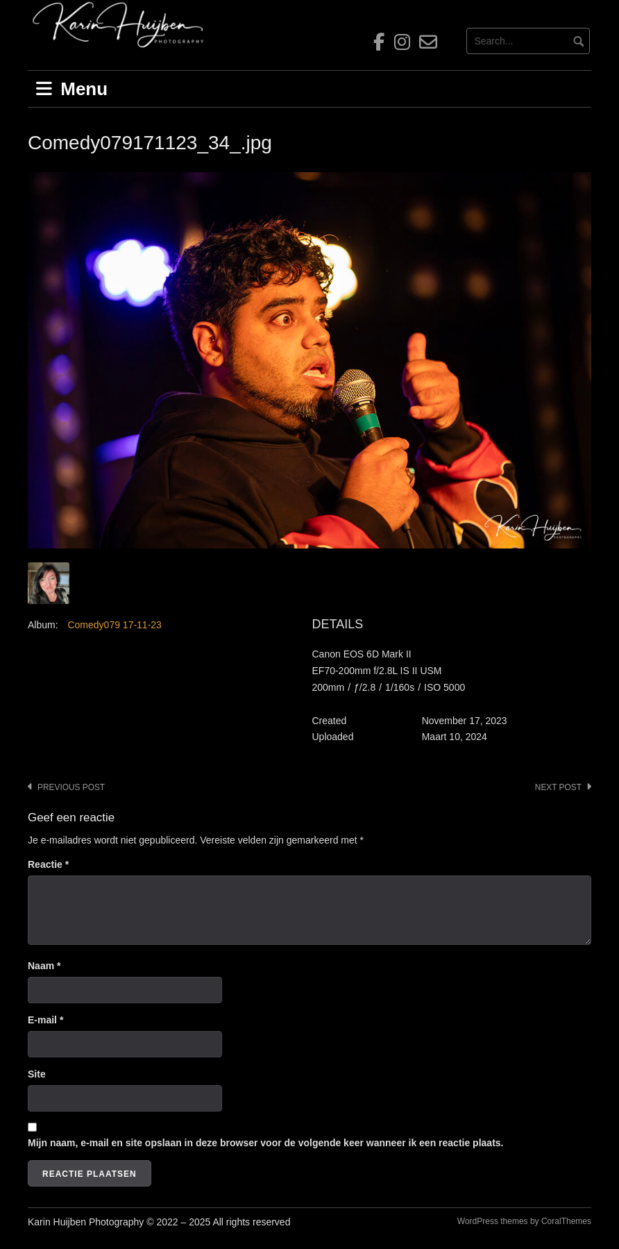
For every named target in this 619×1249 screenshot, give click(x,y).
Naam (44, 965)
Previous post (71, 787)
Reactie (48, 864)
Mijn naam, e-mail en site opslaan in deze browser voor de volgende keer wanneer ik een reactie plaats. (265, 1142)
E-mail (45, 1019)
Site (37, 1074)
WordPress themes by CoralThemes (524, 1221)
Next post (558, 787)
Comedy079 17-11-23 (114, 624)
